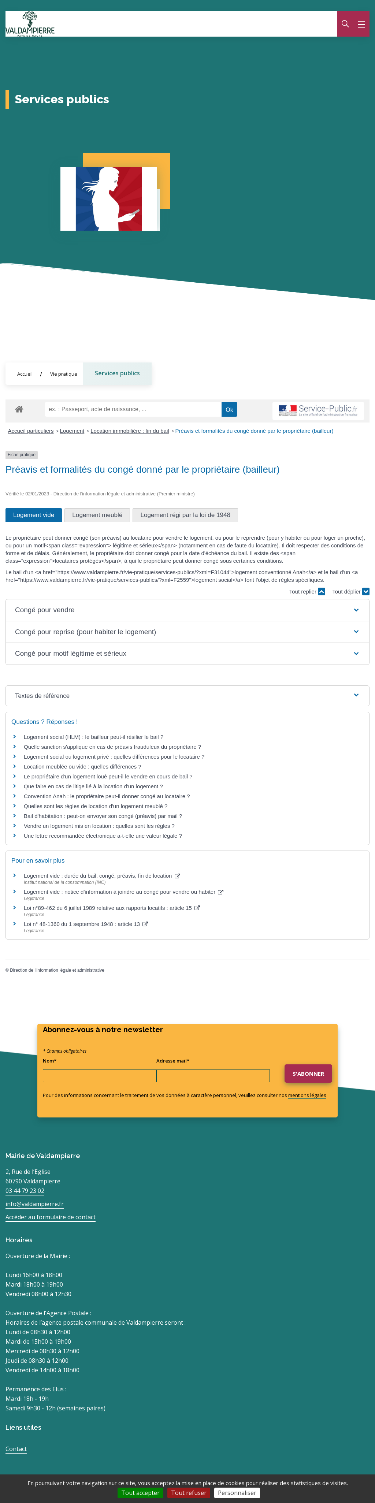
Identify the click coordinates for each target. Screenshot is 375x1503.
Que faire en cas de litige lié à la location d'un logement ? (93, 786)
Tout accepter (140, 1493)
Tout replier (307, 591)
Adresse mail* (172, 1060)
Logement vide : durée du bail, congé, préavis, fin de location (102, 876)
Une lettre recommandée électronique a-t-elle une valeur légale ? (103, 836)
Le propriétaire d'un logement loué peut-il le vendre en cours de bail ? (108, 776)
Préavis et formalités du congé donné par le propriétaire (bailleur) (254, 431)
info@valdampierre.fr (34, 1204)
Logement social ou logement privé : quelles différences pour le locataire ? (114, 757)
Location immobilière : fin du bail (129, 431)
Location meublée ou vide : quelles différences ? (82, 766)
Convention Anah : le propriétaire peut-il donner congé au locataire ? (107, 796)
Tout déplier (351, 591)
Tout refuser (189, 1493)
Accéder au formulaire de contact (50, 1217)
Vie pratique (63, 374)
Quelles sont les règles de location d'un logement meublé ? (95, 806)
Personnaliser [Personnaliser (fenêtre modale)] (237, 1493)
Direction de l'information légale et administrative (57, 970)
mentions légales (307, 1095)
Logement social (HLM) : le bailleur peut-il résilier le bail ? (93, 737)
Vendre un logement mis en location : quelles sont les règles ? (99, 826)
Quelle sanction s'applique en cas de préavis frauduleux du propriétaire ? (112, 747)
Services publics (117, 373)
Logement (72, 431)
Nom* (49, 1060)
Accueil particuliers (31, 431)
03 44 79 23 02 (24, 1191)
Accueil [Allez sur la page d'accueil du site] (25, 374)
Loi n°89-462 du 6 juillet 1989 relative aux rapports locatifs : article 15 (112, 908)
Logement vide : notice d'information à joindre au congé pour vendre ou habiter (123, 892)
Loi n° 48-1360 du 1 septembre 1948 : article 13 (86, 924)
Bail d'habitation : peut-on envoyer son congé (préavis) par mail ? (103, 816)
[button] (187, 610)
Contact (16, 1449)
